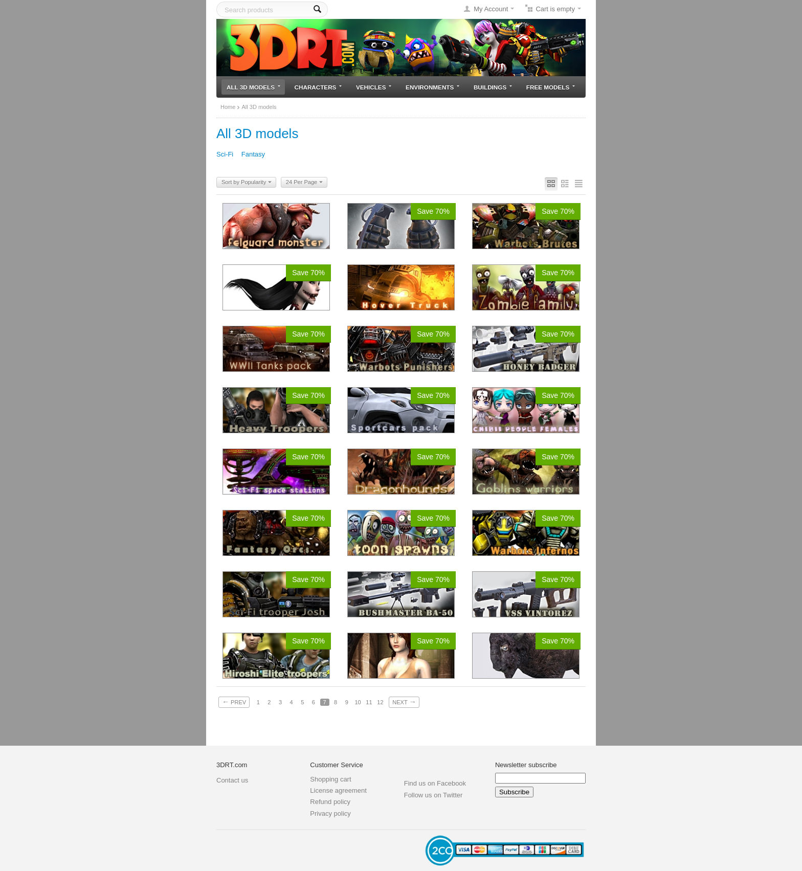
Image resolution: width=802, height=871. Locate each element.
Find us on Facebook (435, 783)
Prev (234, 702)
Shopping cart (330, 779)
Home (227, 107)
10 (357, 702)
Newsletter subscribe (526, 765)
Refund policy (330, 802)
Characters (318, 87)
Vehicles (373, 87)
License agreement (338, 790)
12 (380, 702)
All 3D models (253, 87)
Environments (432, 87)
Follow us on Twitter (433, 795)
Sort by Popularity (246, 182)
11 (369, 702)
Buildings (493, 87)
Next (404, 702)
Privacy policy (330, 813)
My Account (491, 9)
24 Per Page (304, 182)
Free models (550, 87)
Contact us (232, 780)
